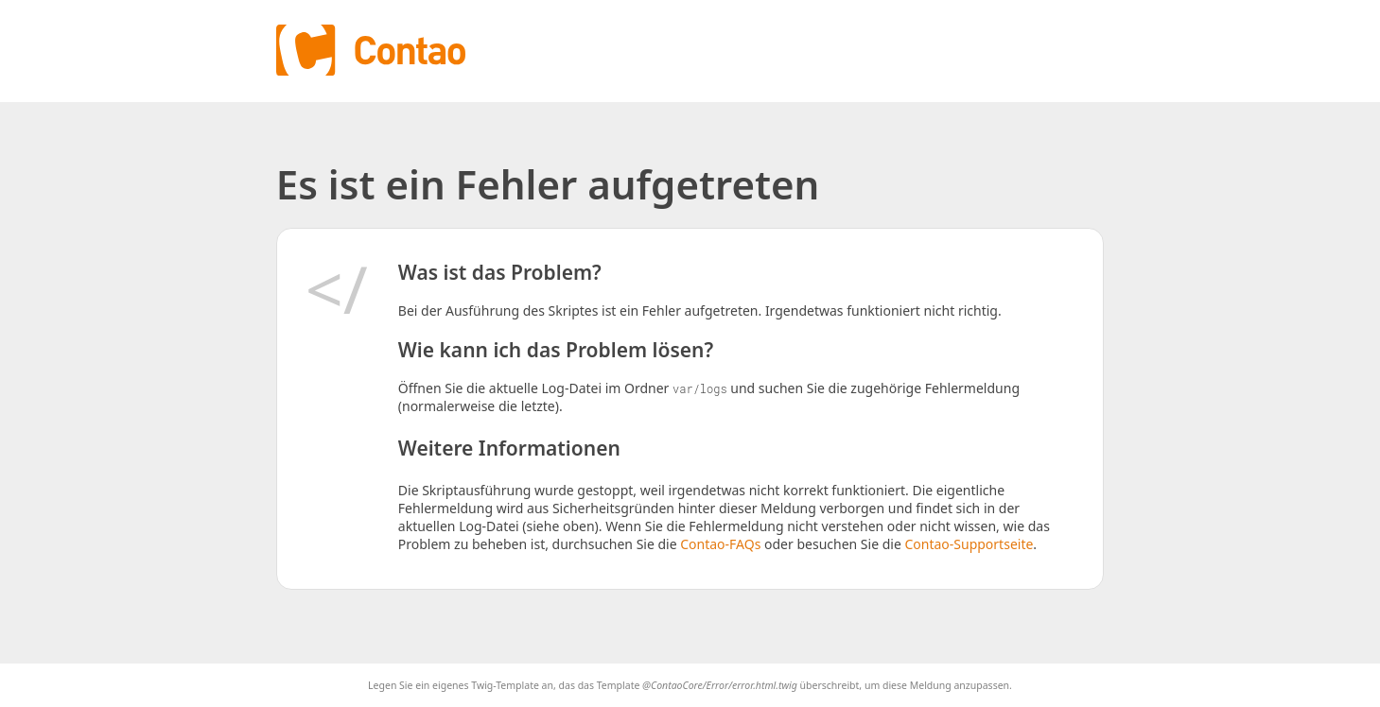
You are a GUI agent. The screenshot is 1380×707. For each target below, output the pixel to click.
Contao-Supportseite (968, 544)
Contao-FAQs (720, 544)
